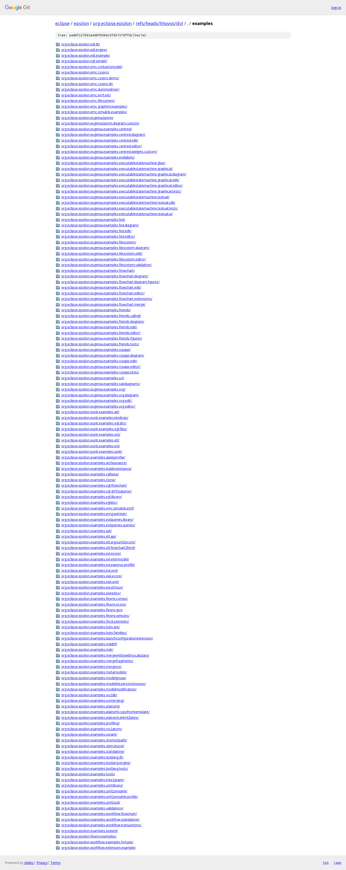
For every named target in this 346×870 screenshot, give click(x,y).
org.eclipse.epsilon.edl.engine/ (84, 49)
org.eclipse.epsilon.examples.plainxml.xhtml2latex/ (100, 717)
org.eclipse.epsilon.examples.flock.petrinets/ (95, 621)
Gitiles (29, 862)
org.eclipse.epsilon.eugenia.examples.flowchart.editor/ (103, 293)
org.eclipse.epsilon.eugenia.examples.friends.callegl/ (101, 315)
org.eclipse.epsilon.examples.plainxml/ (90, 706)
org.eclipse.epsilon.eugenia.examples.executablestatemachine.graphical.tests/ (121, 191)
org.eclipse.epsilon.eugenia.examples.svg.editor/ (98, 406)
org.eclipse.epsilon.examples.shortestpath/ (94, 740)
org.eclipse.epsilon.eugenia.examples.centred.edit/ (99, 140)
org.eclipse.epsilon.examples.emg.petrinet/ (94, 513)
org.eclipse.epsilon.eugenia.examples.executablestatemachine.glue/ (113, 163)
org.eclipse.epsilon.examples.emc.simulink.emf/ (97, 508)
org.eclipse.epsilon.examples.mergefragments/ (97, 661)
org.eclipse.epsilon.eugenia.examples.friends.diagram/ (102, 321)
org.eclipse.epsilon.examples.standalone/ (92, 751)
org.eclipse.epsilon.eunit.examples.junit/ (91, 451)
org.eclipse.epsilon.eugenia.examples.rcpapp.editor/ (101, 366)
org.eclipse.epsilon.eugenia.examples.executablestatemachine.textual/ (115, 197)
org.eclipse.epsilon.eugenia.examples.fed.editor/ (98, 236)
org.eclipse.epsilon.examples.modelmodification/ (98, 689)
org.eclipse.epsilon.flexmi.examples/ (89, 836)
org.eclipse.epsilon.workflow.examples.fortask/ (97, 842)
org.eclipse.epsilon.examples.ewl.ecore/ (91, 576)
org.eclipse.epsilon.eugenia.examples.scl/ (92, 378)
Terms (55, 862)
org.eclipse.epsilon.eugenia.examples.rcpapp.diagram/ (102, 355)
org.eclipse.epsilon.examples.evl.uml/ (89, 570)
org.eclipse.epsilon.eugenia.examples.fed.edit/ (96, 231)
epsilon (81, 23)
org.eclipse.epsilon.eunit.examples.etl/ (90, 440)
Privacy (42, 862)
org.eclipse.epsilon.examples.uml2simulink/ (94, 791)
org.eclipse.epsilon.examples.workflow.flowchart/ (99, 813)
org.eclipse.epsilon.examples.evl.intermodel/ (95, 559)
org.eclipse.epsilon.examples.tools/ (88, 774)
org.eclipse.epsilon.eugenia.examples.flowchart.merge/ (103, 304)
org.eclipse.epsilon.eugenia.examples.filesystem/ (98, 242)
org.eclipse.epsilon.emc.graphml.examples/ (94, 106)
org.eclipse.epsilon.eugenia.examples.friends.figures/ (101, 338)
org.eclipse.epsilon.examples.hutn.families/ (94, 632)
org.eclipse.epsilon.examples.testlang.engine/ (96, 762)
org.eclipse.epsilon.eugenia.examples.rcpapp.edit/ (99, 361)
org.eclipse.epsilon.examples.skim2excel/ (92, 746)
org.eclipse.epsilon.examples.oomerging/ (92, 700)
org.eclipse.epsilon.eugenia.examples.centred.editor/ (101, 146)
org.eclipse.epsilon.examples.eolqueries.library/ (97, 519)
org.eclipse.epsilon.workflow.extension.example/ (98, 847)
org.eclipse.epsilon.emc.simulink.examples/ (94, 112)
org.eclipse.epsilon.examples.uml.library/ (92, 785)
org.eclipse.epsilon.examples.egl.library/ (91, 496)
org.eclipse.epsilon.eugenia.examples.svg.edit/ (96, 400)
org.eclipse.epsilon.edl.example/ (85, 55)
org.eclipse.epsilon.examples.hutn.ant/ (90, 627)
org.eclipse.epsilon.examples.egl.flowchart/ (94, 485)
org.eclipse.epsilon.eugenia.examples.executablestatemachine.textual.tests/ (119, 208)
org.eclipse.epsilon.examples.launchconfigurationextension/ (107, 638)
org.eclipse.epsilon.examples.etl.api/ (88, 536)
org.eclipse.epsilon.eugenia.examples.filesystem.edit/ (101, 253)
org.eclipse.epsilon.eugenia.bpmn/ (87, 117)
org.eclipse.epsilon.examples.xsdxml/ (89, 830)
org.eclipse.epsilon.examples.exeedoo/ (91, 593)
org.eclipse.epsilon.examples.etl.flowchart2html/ (98, 547)
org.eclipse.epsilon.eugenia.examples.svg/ (93, 389)
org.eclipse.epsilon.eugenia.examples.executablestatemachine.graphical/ (117, 168)
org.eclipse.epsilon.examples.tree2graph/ (92, 779)
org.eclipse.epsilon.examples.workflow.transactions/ (101, 825)
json (337, 862)
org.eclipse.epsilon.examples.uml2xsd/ (90, 802)
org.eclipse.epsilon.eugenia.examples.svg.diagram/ (100, 395)
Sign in (336, 7)
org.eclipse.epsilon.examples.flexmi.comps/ (94, 598)
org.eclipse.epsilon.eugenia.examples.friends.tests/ (100, 344)
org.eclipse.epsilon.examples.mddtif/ (89, 644)
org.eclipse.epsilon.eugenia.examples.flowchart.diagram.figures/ (110, 282)
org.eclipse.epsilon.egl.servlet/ (84, 61)
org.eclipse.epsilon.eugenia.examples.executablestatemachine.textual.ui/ (117, 213)
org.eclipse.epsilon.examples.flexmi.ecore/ (93, 604)
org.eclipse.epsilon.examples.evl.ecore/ (91, 553)
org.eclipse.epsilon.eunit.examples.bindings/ (94, 417)
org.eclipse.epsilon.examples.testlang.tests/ (94, 768)
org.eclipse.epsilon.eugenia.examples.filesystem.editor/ (103, 259)
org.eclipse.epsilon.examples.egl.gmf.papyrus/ (96, 491)
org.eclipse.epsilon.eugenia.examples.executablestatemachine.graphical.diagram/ (123, 174)
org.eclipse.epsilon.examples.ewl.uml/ (90, 581)
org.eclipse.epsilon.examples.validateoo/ (92, 808)
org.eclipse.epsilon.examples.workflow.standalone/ (100, 819)
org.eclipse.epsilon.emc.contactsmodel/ (91, 66)
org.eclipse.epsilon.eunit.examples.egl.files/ (94, 429)
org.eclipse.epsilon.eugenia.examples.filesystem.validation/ (106, 264)
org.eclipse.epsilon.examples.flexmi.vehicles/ (95, 615)
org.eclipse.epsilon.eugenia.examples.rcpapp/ (96, 349)
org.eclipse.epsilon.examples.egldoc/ (89, 502)
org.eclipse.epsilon (112, 23)
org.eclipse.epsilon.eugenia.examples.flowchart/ (98, 270)
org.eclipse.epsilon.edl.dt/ (80, 44)
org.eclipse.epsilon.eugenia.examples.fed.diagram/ (100, 225)
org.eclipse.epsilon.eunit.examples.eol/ (90, 434)
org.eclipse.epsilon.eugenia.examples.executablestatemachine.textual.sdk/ (118, 202)
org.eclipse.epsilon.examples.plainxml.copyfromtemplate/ (105, 711)
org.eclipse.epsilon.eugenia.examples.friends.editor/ (101, 332)
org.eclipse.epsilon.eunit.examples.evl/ (90, 446)
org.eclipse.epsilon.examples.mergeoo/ (91, 666)
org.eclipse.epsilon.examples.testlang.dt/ (92, 757)
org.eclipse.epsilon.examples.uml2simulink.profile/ (99, 796)
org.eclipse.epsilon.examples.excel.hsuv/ (92, 587)
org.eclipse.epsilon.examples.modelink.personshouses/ (103, 683)
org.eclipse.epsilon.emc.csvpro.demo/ (90, 78)
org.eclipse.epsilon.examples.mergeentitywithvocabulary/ (105, 655)
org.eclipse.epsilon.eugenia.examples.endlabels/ (98, 157)
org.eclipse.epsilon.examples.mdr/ (87, 649)
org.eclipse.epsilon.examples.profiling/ (90, 723)
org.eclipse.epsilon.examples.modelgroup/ (93, 678)
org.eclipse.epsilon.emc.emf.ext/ (86, 95)
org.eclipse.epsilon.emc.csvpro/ (85, 72)
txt (326, 862)
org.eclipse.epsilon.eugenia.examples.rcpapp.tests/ (100, 372)
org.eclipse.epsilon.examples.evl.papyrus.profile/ (98, 564)
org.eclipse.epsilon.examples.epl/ (86, 530)
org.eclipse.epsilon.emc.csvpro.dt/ (87, 83)
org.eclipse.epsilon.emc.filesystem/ (88, 100)
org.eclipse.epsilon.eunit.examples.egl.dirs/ (93, 423)
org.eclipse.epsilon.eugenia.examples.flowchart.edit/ (101, 287)
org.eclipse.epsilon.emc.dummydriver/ (90, 89)
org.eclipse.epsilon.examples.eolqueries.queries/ (98, 525)
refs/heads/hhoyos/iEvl (159, 23)
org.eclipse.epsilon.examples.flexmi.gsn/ (92, 610)
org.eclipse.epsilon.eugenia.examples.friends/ (96, 310)
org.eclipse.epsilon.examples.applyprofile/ (93, 457)
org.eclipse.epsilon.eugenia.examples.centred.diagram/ (103, 134)
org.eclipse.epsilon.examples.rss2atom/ (91, 729)
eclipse (62, 23)
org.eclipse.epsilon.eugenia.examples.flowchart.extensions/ (106, 298)
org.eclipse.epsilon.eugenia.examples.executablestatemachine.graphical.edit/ (120, 180)
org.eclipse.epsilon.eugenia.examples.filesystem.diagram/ (105, 247)
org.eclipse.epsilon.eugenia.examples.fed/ (93, 219)
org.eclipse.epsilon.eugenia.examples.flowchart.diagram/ (104, 276)
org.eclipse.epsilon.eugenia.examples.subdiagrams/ (100, 383)
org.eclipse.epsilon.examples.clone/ (88, 480)
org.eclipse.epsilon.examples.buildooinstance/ (96, 468)
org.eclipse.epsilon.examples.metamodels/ (94, 672)
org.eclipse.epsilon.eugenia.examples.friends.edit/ (99, 327)
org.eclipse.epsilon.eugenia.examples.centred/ (96, 129)
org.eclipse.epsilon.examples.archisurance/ (94, 462)
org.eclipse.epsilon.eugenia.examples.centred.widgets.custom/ (109, 151)
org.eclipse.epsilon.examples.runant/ (89, 734)
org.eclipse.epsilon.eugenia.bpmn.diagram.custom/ (100, 123)
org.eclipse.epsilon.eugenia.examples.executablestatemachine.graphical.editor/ (122, 185)
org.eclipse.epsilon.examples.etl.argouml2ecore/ (98, 542)
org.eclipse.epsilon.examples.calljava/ (90, 474)
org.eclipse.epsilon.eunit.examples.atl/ (90, 412)
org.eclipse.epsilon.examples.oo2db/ (89, 695)
